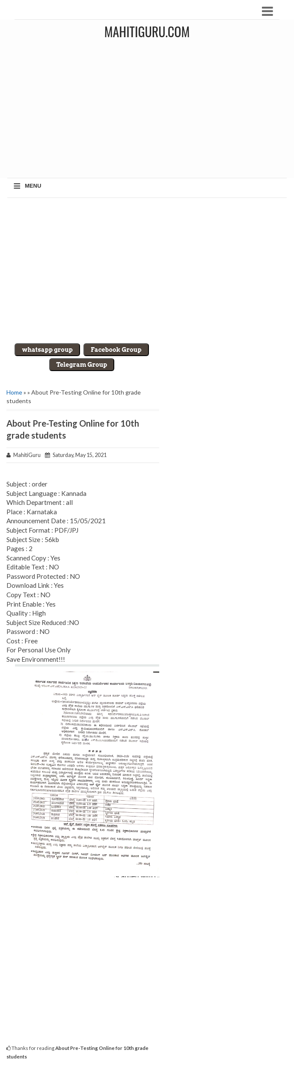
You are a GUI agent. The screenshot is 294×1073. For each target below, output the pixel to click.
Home (14, 392)
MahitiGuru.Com (147, 31)
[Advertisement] (147, 270)
